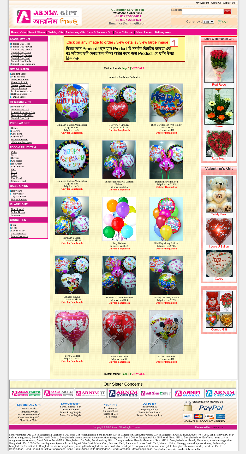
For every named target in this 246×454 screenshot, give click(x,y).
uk (174, 449)
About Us (216, 2)
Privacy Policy (149, 406)
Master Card (100, 443)
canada (180, 449)
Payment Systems (55, 443)
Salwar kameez (71, 409)
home (112, 77)
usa (169, 449)
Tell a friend (110, 416)
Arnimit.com (217, 427)
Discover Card (116, 443)
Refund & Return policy (149, 415)
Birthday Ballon (128, 77)
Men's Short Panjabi (70, 415)
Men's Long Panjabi (70, 412)
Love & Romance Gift (29, 414)
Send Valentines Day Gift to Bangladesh (30, 434)
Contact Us (230, 2)
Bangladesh (160, 449)
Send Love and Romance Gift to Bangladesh (98, 437)
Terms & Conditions (149, 412)
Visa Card (87, 443)
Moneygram (183, 443)
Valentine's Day (61, 434)
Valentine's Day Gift (28, 417)
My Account (202, 2)
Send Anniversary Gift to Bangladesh (154, 434)
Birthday (26, 408)
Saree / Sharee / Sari (70, 406)
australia (195, 449)
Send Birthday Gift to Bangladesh (115, 434)
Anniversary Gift (29, 411)
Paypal (77, 443)
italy (188, 449)
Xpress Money (203, 443)
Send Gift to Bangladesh (83, 434)
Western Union (167, 443)
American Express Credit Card (142, 443)
